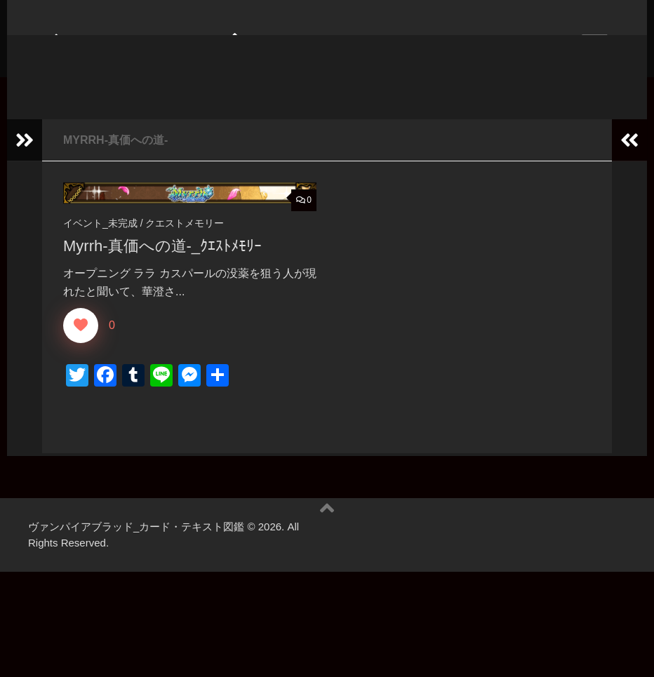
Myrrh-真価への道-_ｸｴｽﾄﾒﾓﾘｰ (162, 267)
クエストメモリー (184, 244)
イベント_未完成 (100, 244)
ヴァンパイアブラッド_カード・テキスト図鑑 (318, 69)
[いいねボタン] (80, 345)
